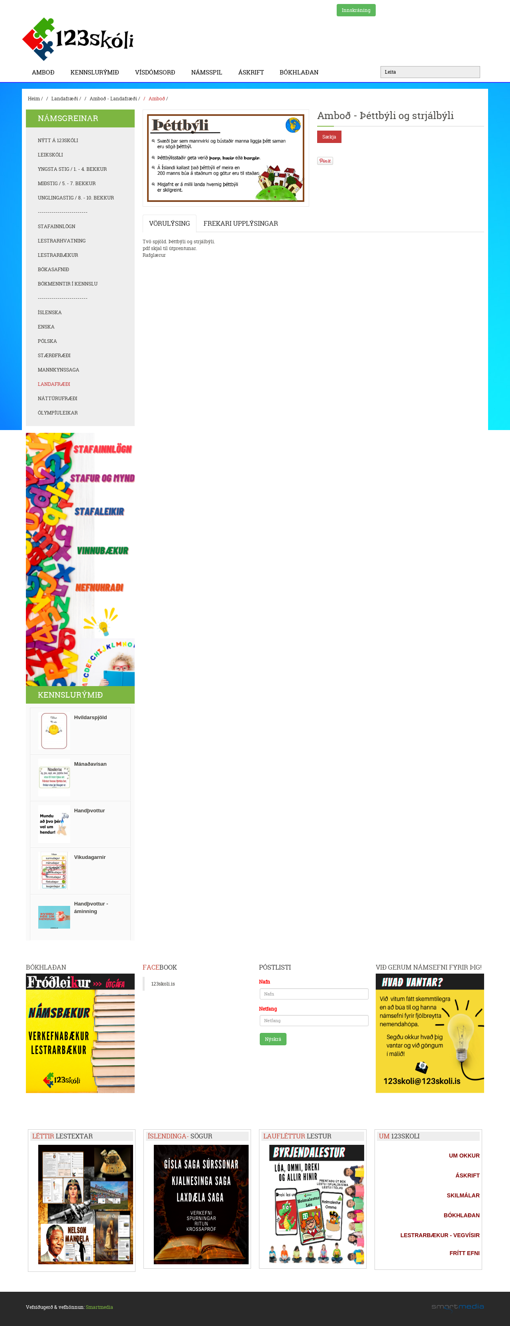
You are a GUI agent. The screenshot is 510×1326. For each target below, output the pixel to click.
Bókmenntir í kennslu (68, 283)
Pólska (47, 341)
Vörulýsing (169, 223)
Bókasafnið (53, 269)
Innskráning (356, 10)
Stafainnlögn (56, 226)
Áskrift (253, 72)
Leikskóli (50, 154)
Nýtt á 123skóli (58, 140)
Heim (34, 98)
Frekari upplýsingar (241, 223)
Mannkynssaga (58, 369)
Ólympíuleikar (58, 412)
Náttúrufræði (57, 398)
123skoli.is (163, 983)
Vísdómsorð (157, 72)
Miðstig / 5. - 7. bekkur (67, 183)
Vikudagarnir (90, 857)
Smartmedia (99, 1307)
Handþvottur (89, 811)
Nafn (264, 981)
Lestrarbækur (58, 255)
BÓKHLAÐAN (299, 72)
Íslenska (50, 312)
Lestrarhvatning (62, 240)
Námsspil (208, 72)
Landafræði (64, 98)
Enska (46, 326)
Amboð (45, 72)
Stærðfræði (54, 355)
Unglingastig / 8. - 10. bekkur (76, 197)
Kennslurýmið (97, 72)
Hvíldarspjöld (90, 717)
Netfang (268, 1008)
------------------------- (63, 212)
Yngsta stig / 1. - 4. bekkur (72, 169)
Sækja (329, 136)
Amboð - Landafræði (113, 98)
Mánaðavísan (90, 764)
